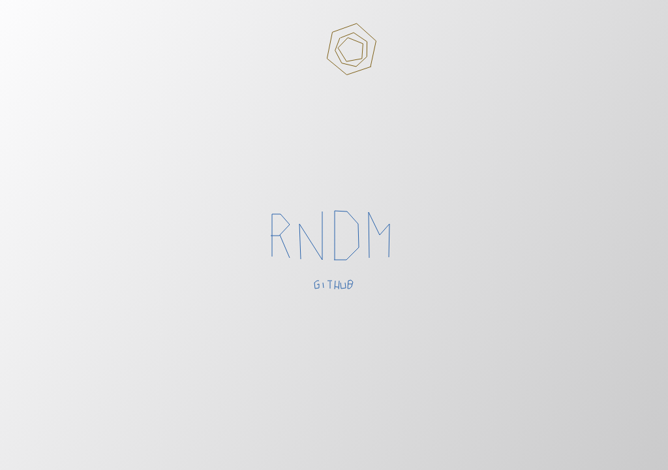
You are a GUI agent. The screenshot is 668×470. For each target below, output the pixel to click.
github (334, 285)
